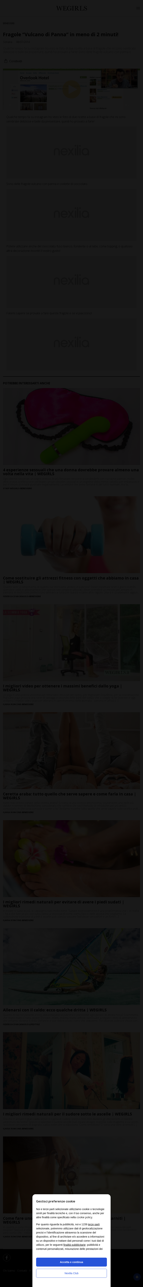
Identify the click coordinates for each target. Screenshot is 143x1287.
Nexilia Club (72, 1273)
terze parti (94, 1224)
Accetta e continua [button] (71, 1262)
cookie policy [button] (84, 1217)
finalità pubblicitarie (74, 1244)
